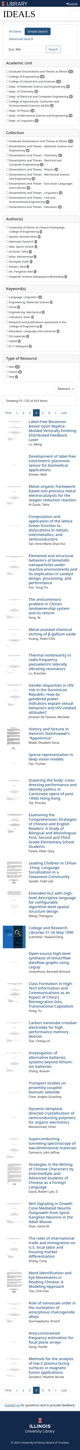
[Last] (64, 412)
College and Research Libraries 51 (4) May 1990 (51, 930)
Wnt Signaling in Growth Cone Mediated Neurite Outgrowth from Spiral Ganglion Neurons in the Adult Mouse (51, 1212)
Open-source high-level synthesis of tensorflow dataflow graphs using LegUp (50, 960)
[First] (8, 412)
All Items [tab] (15, 31)
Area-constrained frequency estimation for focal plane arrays (51, 1338)
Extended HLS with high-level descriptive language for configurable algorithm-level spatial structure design (52, 902)
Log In (72, 3)
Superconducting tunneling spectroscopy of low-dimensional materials (52, 1143)
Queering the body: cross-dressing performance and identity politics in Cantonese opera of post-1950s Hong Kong (53, 789)
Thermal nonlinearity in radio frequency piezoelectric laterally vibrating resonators (50, 662)
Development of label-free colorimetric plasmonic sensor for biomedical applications (52, 463)
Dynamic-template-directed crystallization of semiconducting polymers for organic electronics (52, 1115)
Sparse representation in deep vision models (51, 757)
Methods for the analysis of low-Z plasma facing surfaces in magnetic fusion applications (51, 1365)
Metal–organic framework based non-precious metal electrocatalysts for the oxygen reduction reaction (52, 493)
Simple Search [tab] (38, 31)
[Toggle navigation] (74, 14)
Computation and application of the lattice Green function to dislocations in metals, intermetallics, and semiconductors (51, 528)
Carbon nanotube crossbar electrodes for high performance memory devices (53, 1029)
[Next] (55, 412)
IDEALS (19, 14)
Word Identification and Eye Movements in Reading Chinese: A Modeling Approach (50, 1279)
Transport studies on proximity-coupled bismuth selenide (47, 1087)
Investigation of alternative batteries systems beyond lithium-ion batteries (51, 1059)
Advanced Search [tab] (21, 39)
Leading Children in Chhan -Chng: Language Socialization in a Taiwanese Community (52, 870)
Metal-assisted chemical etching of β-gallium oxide (52, 632)
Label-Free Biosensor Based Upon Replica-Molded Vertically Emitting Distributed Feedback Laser (52, 430)
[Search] (26, 49)
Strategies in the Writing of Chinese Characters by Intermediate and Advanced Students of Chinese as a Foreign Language (51, 1176)
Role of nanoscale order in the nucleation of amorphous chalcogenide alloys (52, 1309)
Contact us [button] (12, 1405)
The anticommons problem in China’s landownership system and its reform (49, 606)
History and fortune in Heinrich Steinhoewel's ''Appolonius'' (49, 733)
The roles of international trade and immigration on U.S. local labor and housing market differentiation (52, 1247)
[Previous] (17, 412)
